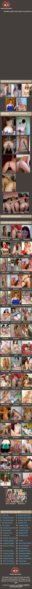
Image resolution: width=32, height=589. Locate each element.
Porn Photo (6, 525)
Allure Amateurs (24, 556)
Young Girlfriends (24, 563)
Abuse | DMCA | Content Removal (20, 585)
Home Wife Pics (8, 556)
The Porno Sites (8, 551)
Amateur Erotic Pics (24, 520)
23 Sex (21, 540)
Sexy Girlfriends (24, 545)
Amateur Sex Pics (8, 517)
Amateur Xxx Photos (24, 517)
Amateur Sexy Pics (9, 528)
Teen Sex (5, 515)
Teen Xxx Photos (8, 561)
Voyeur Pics (22, 561)
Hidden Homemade (25, 558)
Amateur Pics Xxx (24, 551)
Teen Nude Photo (8, 520)
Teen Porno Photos (25, 543)
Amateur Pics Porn (24, 515)
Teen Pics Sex (23, 535)
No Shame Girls (7, 523)
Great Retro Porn (24, 528)
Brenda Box (7, 530)
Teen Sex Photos (8, 545)
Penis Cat (6, 535)
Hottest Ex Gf (23, 533)
